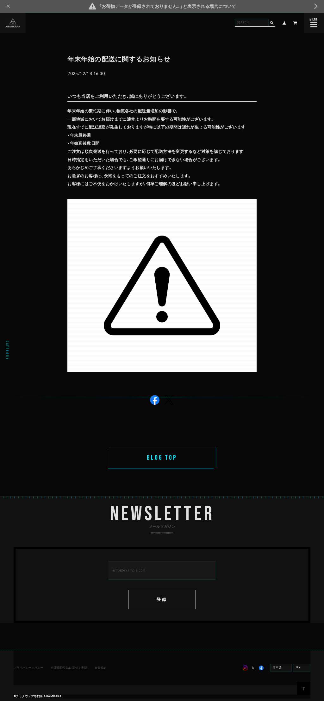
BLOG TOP (162, 458)
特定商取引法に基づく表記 (69, 668)
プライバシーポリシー (29, 668)
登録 (162, 600)
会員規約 (101, 668)
